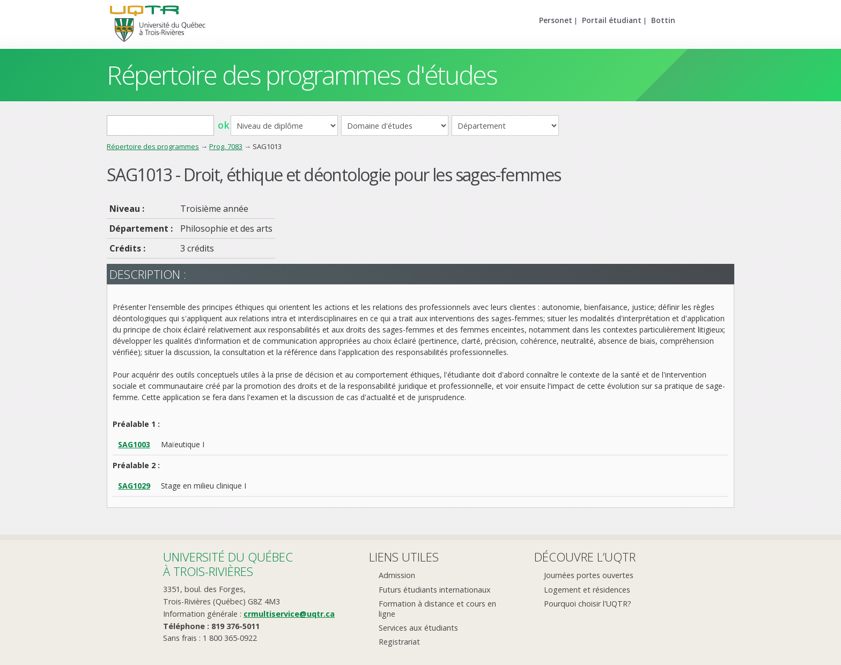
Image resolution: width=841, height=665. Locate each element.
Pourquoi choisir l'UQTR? (587, 603)
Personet (555, 20)
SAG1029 (134, 486)
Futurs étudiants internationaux (435, 590)
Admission (397, 575)
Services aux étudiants (418, 628)
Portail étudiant (611, 20)
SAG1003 (134, 444)
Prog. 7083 (225, 146)
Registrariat (399, 642)
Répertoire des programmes (153, 146)
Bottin (663, 20)
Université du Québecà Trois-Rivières (228, 564)
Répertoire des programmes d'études (302, 74)
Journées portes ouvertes (588, 575)
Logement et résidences (587, 590)
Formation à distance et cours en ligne (437, 608)
